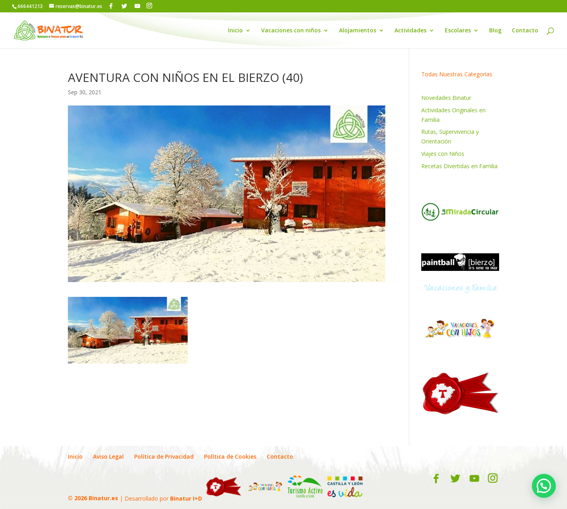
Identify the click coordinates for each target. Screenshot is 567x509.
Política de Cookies (230, 456)
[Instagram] (149, 6)
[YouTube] (137, 6)
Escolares (458, 31)
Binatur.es (103, 498)
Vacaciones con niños (291, 31)
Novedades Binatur (446, 97)
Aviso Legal (108, 456)
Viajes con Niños (442, 153)
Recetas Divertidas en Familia (459, 166)
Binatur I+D (186, 498)
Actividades (410, 31)
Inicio (235, 31)
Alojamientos (357, 31)
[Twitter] (124, 6)
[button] (544, 486)
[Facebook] (111, 6)
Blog (495, 31)
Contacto (525, 31)
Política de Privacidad (164, 456)
